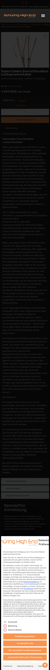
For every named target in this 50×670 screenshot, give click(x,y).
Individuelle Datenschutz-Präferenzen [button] (25, 657)
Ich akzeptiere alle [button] (25, 643)
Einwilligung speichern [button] (25, 636)
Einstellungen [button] (29, 589)
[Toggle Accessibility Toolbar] (45, 665)
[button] (43, 16)
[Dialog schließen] (47, 538)
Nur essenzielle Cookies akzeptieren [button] (25, 650)
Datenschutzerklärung (31, 582)
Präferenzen (7, 666)
